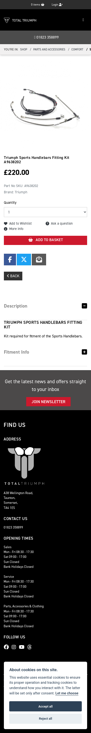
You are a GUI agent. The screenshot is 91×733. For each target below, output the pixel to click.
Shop (23, 49)
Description (15, 306)
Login (57, 5)
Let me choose (66, 693)
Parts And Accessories (49, 49)
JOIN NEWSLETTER (48, 401)
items (37, 5)
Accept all (45, 706)
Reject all (45, 718)
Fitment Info (16, 352)
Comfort (77, 49)
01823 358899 (46, 37)
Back (13, 275)
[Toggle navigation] (83, 20)
